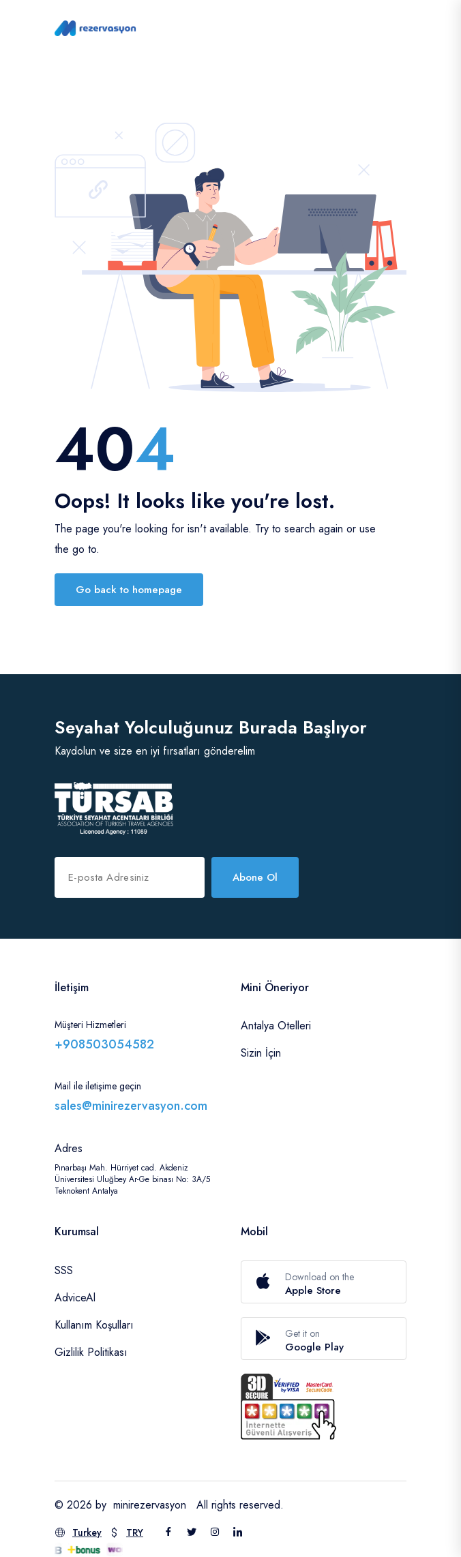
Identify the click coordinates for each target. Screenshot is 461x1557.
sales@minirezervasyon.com (131, 1106)
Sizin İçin (261, 1053)
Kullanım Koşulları (94, 1325)
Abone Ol (255, 877)
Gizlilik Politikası (91, 1352)
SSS (64, 1270)
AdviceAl (75, 1297)
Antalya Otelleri (276, 1025)
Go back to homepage (129, 589)
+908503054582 (104, 1044)
